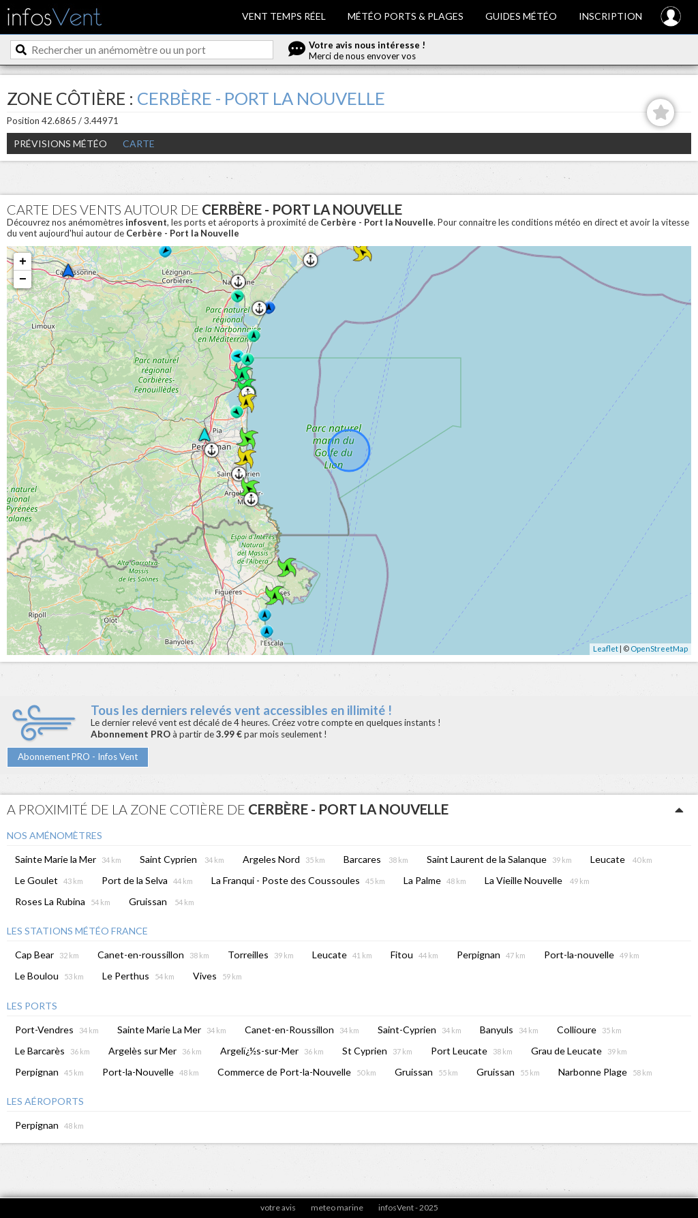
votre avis (278, 1207)
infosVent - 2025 (408, 1207)
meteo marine (337, 1207)
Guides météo (521, 16)
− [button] (23, 279)
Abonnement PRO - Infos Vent (78, 756)
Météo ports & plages (406, 16)
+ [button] (23, 262)
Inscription (610, 16)
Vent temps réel (284, 16)
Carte (139, 143)
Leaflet (605, 648)
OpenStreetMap (659, 648)
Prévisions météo (60, 143)
